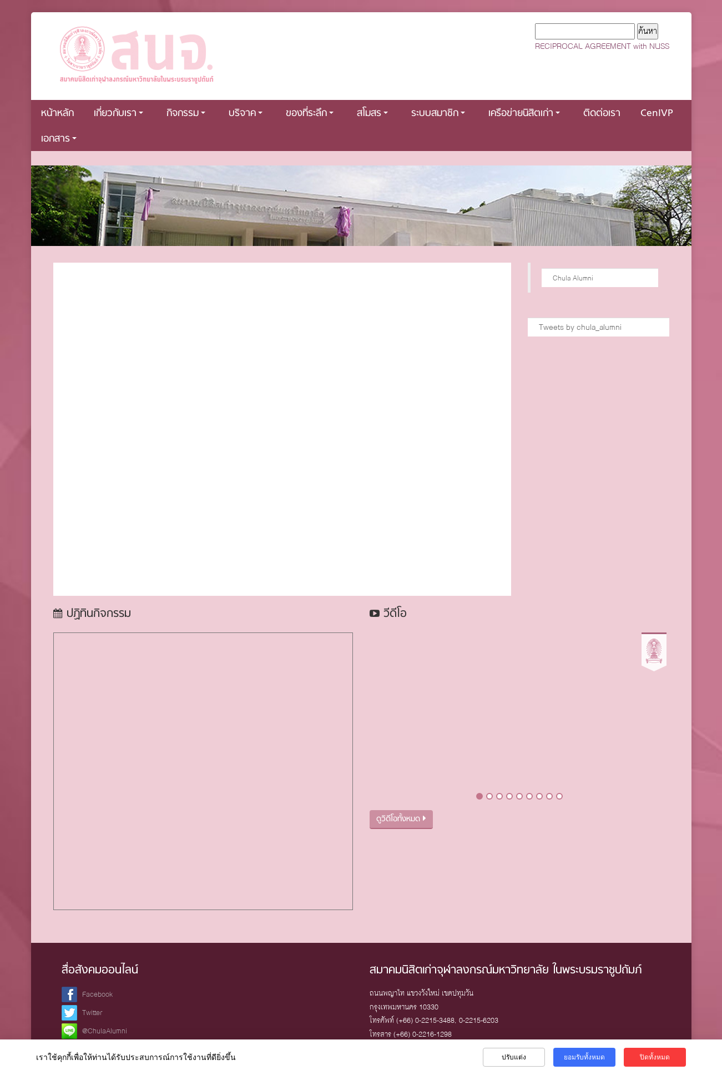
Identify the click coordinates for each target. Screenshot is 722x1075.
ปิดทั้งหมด (655, 1057)
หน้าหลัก (57, 114)
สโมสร (372, 114)
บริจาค (245, 114)
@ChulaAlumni (104, 1031)
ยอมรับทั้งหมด (584, 1057)
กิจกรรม (185, 114)
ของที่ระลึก (310, 114)
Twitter (92, 1012)
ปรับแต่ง (514, 1057)
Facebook (97, 994)
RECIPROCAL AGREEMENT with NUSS (602, 46)
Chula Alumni (573, 278)
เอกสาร (59, 139)
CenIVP (656, 114)
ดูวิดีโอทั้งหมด (401, 819)
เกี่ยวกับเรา (118, 114)
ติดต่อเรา (601, 114)
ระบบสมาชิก (438, 114)
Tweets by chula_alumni (580, 327)
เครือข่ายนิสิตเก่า (524, 114)
